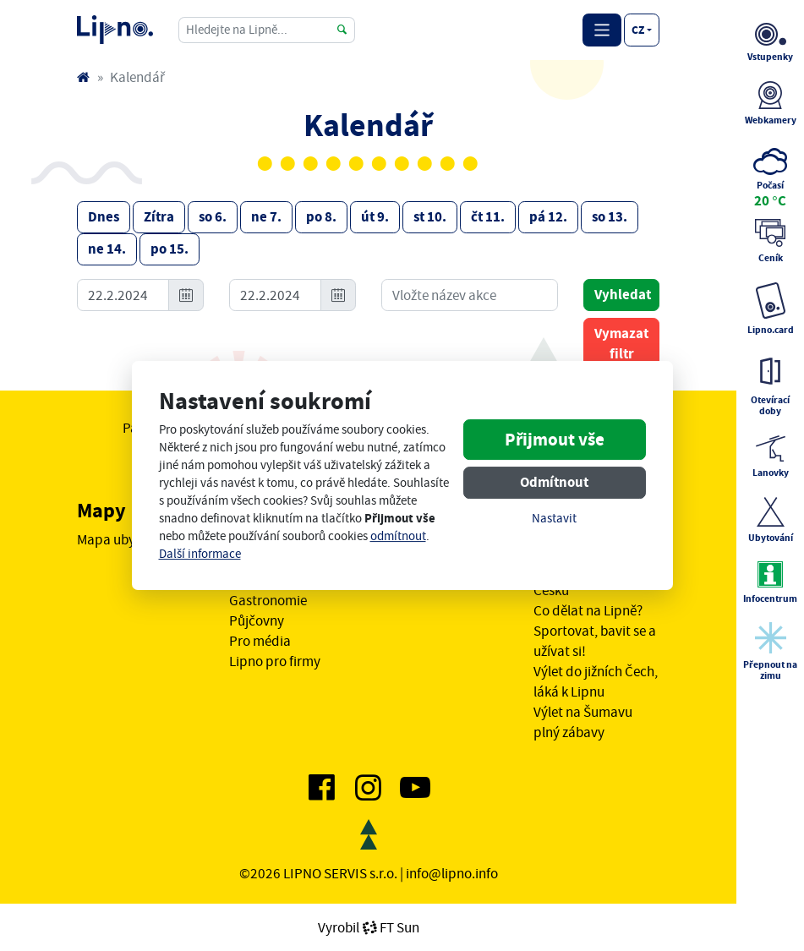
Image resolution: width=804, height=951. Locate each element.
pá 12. (548, 217)
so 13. (609, 217)
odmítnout (398, 536)
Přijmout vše (554, 439)
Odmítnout (554, 482)
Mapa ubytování (125, 539)
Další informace (200, 554)
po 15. (169, 249)
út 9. (375, 217)
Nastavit (554, 519)
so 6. (213, 217)
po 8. (321, 217)
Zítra (159, 217)
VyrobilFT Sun (368, 927)
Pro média (260, 640)
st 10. (429, 217)
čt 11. (488, 217)
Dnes (103, 217)
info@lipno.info (452, 873)
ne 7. (266, 217)
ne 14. (107, 249)
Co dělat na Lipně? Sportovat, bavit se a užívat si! (594, 630)
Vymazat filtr (621, 343)
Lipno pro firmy (274, 661)
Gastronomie (268, 600)
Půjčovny (256, 620)
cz (638, 29)
